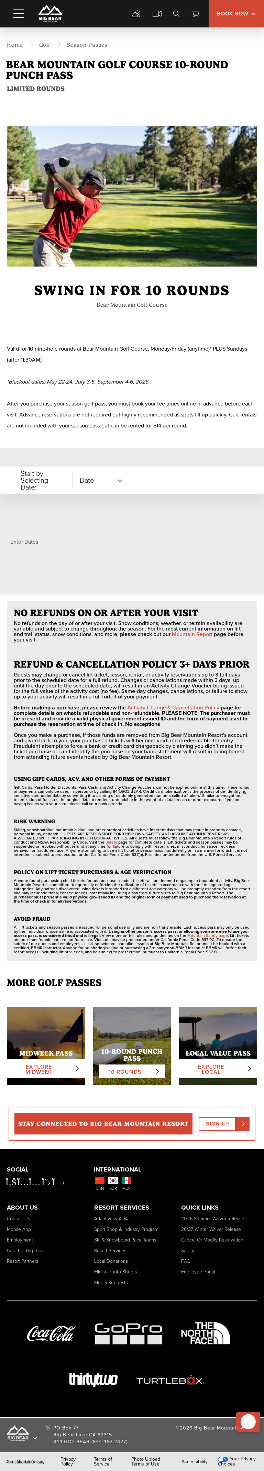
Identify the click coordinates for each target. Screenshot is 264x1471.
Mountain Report (192, 634)
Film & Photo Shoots (115, 1271)
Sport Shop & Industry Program (126, 1229)
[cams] (157, 13)
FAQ (185, 1261)
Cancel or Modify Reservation (212, 1240)
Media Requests (111, 1282)
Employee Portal (198, 1271)
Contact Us (18, 1218)
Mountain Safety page (207, 935)
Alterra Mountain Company (25, 1461)
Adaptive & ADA (111, 1218)
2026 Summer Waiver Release (212, 1218)
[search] (176, 13)
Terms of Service (103, 1462)
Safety (111, 842)
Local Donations (111, 1261)
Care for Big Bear (25, 1250)
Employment (20, 1240)
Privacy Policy (68, 1462)
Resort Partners (22, 1261)
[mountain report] (136, 13)
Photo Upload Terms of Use (145, 1462)
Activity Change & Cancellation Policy (173, 707)
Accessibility (195, 1461)
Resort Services (110, 1250)
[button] (247, 1419)
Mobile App (19, 1229)
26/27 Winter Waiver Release (211, 1229)
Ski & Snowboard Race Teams (125, 1240)
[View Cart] (195, 13)
